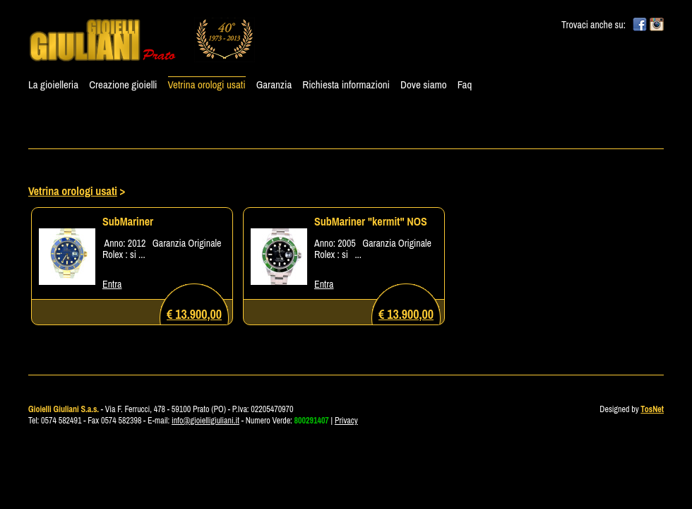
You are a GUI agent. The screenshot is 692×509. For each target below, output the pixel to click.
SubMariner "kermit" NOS (370, 221)
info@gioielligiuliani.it (205, 420)
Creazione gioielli (123, 84)
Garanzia (274, 84)
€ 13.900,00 (194, 314)
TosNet (652, 409)
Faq (465, 84)
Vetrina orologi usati (207, 84)
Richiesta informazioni (346, 84)
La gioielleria (53, 84)
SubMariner (127, 221)
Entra (111, 284)
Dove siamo (423, 84)
